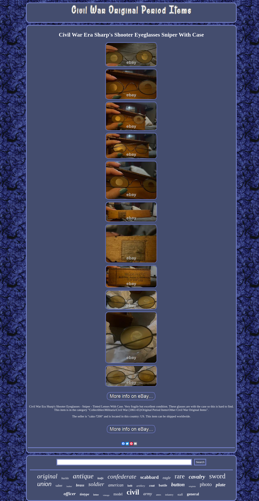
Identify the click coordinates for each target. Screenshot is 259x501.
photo (206, 484)
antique (83, 476)
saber (59, 485)
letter (96, 494)
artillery (140, 485)
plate (220, 484)
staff (180, 494)
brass (80, 485)
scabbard (149, 477)
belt (129, 485)
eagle (167, 478)
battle (163, 485)
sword (217, 476)
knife (101, 478)
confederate (122, 476)
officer (69, 493)
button (178, 484)
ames (158, 494)
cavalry (197, 477)
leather (69, 486)
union (44, 484)
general (193, 494)
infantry (169, 494)
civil (133, 492)
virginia (192, 486)
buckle (65, 478)
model (118, 494)
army (147, 493)
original (47, 476)
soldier (96, 484)
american (116, 485)
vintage (106, 495)
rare (180, 476)
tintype (84, 494)
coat (152, 485)
